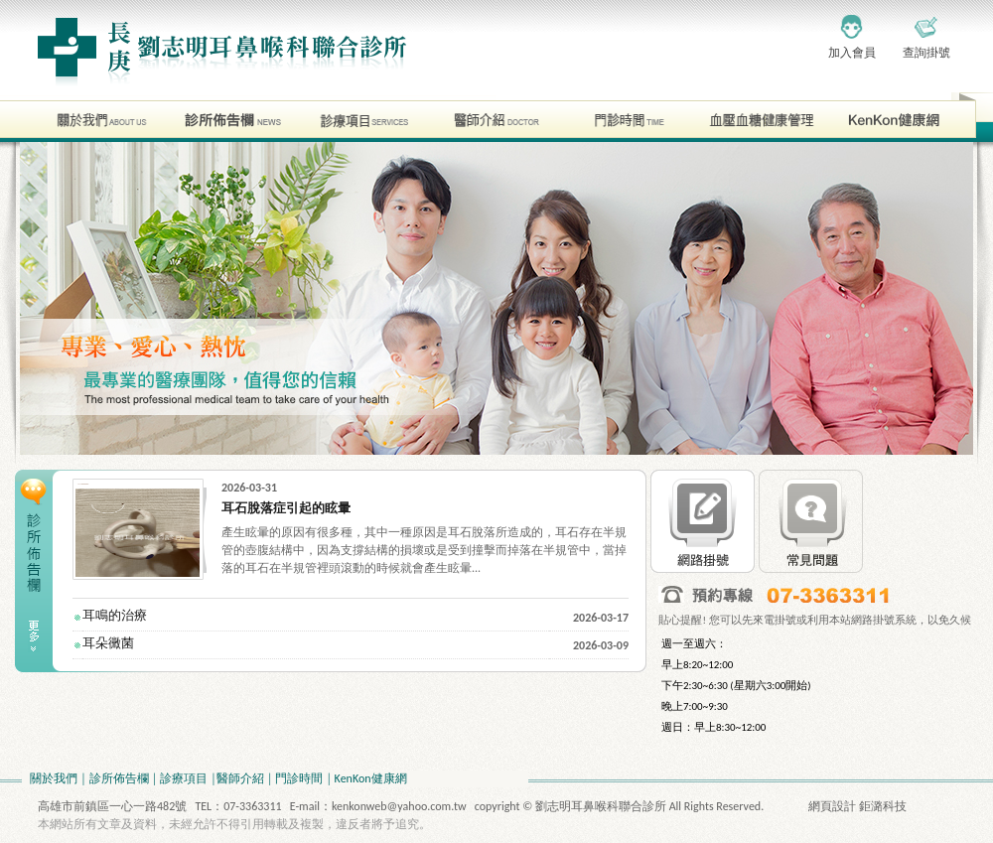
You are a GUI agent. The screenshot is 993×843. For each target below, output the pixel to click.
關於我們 (53, 778)
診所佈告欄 (119, 778)
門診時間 (299, 778)
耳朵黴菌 (108, 642)
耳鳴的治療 (114, 615)
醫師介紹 (240, 778)
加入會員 (852, 53)
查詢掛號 (926, 53)
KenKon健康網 (371, 778)
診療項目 (184, 778)
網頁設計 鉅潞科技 (857, 806)
